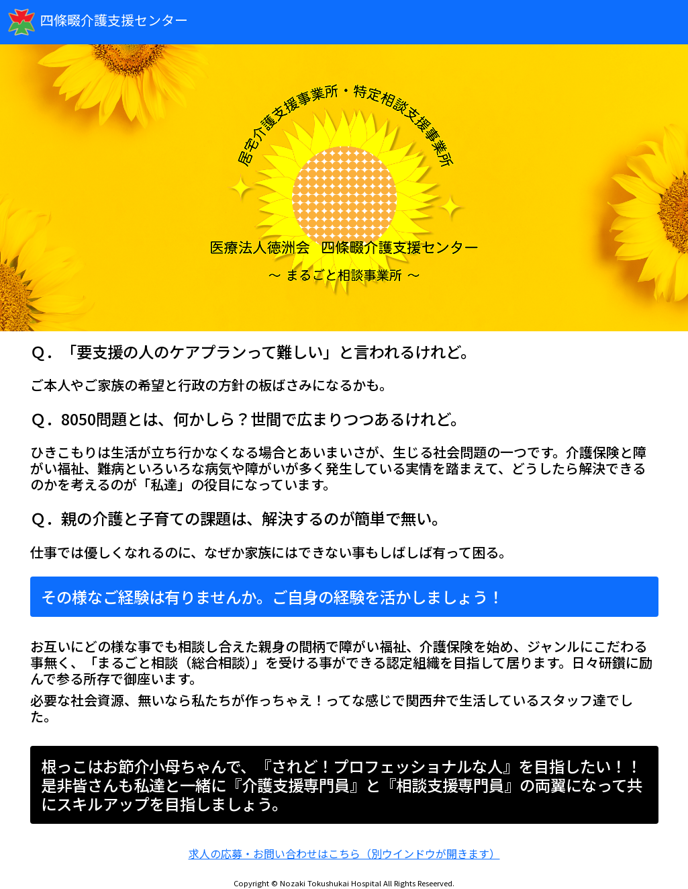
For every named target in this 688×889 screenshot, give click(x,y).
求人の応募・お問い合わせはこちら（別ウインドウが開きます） (344, 853)
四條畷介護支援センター (98, 22)
